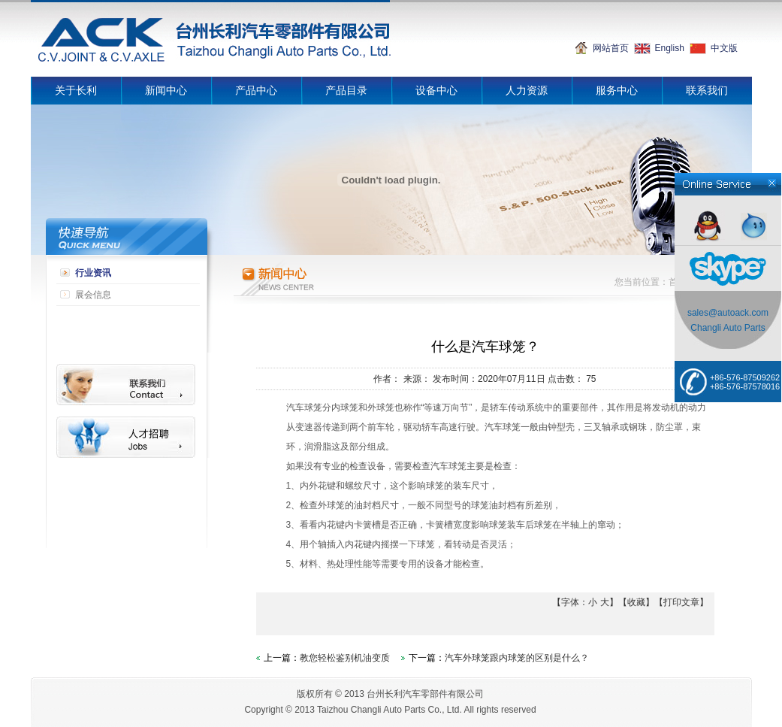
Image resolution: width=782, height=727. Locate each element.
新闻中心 (166, 90)
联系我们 (707, 90)
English (669, 48)
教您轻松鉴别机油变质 (345, 658)
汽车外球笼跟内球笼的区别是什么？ (517, 658)
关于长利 (76, 90)
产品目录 (346, 90)
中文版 (724, 48)
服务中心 (617, 90)
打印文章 (681, 602)
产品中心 (256, 90)
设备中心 (436, 90)
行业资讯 (93, 273)
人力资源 (527, 90)
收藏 (636, 602)
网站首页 (611, 48)
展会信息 (93, 294)
